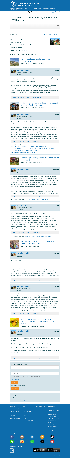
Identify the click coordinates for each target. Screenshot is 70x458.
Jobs (24, 406)
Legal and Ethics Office (28, 420)
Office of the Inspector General (28, 414)
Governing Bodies (27, 411)
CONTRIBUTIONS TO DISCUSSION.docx (36, 199)
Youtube (52, 441)
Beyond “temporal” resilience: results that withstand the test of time (37, 242)
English (30, 12)
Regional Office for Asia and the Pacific (53, 411)
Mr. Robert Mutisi (23, 70)
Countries (27, 8)
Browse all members (53, 34)
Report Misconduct (15, 418)
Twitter (42, 441)
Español (36, 12)
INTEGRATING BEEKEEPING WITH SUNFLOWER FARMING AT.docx (30, 147)
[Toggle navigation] (58, 26)
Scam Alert (13, 415)
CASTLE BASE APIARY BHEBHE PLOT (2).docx (24, 150)
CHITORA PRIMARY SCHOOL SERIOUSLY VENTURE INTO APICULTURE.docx (32, 148)
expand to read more (19, 97)
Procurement (26, 408)
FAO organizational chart (40, 406)
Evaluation (25, 418)
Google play (53, 450)
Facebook (12, 437)
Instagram (22, 437)
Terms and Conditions (15, 408)
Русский (57, 12)
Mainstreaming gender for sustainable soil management (38, 60)
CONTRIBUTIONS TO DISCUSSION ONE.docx (38, 236)
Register (15, 389)
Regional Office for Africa (52, 406)
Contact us (12, 406)
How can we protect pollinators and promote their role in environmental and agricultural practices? (39, 321)
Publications (45, 8)
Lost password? (15, 379)
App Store (40, 450)
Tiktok (52, 437)
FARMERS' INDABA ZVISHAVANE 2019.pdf (23, 152)
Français (42, 12)
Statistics (52, 8)
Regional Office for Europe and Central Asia (54, 415)
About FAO (14, 8)
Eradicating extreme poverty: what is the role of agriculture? (40, 159)
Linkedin (32, 437)
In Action (20, 8)
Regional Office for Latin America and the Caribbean (54, 420)
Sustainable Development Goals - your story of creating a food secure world (39, 104)
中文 (52, 12)
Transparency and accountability (14, 412)
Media (39, 8)
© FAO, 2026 (57, 455)
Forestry (25, 50)
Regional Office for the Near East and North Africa (53, 426)
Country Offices (51, 430)
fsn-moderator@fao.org (18, 400)
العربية (48, 12)
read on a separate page (34, 97)
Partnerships (14, 9)
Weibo (22, 441)
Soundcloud (42, 437)
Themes (33, 8)
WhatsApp (32, 441)
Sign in (14, 382)
